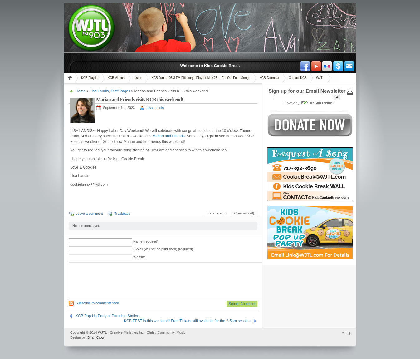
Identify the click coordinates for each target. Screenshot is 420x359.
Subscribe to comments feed (97, 303)
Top (348, 333)
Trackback (122, 213)
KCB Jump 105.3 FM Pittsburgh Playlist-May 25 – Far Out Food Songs (200, 78)
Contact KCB (298, 78)
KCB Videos (116, 78)
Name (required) (145, 241)
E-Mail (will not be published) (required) (163, 249)
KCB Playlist (89, 78)
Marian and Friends (168, 136)
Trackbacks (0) (217, 213)
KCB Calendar (269, 78)
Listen (138, 78)
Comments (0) (244, 213)
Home (71, 78)
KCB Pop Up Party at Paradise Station (107, 316)
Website (139, 257)
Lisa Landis (99, 91)
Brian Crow (95, 337)
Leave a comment (89, 213)
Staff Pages (120, 91)
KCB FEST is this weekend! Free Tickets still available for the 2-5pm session (187, 321)
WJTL (320, 78)
